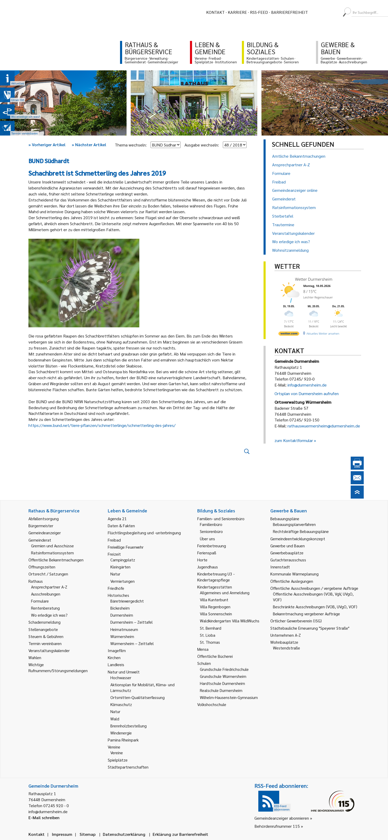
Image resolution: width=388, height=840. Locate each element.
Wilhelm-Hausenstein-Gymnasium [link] (229, 697)
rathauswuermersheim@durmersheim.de (324, 425)
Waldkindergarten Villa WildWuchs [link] (229, 620)
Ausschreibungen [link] (45, 594)
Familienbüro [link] (211, 524)
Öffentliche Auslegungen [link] (291, 581)
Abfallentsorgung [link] (43, 518)
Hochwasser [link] (120, 677)
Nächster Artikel (89, 144)
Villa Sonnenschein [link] (216, 613)
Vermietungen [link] (122, 581)
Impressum (62, 834)
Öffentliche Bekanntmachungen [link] (55, 559)
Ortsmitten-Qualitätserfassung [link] (137, 697)
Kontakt (215, 12)
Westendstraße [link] (286, 648)
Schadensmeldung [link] (44, 622)
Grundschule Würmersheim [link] (223, 676)
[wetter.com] (288, 334)
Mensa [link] (202, 649)
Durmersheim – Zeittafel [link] (131, 622)
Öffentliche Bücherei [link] (215, 656)
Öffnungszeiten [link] (41, 566)
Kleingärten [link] (120, 566)
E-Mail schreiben (43, 817)
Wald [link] (114, 718)
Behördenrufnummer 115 (277, 826)
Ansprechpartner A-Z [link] (49, 587)
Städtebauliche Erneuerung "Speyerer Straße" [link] (309, 628)
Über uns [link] (207, 538)
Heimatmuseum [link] (124, 629)
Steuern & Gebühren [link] (45, 636)
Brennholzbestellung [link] (128, 725)
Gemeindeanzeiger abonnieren (281, 818)
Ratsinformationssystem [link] (52, 552)
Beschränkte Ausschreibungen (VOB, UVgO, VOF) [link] (315, 606)
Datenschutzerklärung (124, 834)
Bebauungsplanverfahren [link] (294, 524)
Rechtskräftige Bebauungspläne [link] (301, 531)
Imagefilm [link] (117, 650)
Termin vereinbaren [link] (45, 643)
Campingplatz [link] (122, 559)
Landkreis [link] (116, 664)
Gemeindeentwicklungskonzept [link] (297, 538)
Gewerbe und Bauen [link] (287, 545)
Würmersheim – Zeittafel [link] (132, 643)
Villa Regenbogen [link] (215, 606)
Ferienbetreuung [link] (211, 545)
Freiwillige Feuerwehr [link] (126, 547)
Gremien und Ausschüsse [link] (52, 545)
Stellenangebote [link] (43, 629)
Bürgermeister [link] (40, 525)
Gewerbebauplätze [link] (286, 552)
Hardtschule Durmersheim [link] (222, 683)
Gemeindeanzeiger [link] (44, 532)
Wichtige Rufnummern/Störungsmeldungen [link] (58, 667)
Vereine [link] (116, 752)
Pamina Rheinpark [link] (123, 740)
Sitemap (87, 834)
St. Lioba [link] (207, 635)
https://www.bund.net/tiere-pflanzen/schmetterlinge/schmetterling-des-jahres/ (102, 425)
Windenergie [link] (121, 732)
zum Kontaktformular (293, 440)
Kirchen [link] (114, 657)
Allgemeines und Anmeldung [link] (224, 592)
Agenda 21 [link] (117, 518)
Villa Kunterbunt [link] (214, 599)
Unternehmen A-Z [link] (285, 635)
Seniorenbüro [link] (211, 531)
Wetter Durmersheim (313, 279)
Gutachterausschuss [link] (288, 559)
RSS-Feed (259, 12)
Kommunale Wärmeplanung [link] (294, 574)
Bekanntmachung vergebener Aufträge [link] (306, 613)
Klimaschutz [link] (121, 704)
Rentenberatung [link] (45, 608)
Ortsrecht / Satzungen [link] (48, 574)
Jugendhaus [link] (207, 566)
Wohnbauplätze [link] (284, 642)
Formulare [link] (40, 601)
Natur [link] (115, 574)
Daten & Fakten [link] (121, 525)
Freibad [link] (114, 540)
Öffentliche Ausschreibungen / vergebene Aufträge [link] (314, 588)
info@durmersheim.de (307, 385)
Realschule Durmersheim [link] (221, 690)
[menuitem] (316, 12)
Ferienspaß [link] (206, 552)
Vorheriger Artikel (46, 144)
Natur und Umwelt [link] (124, 672)
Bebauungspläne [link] (284, 518)
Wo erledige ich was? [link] (49, 615)
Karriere (237, 12)
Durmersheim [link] (121, 615)
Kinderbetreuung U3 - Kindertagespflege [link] (216, 576)
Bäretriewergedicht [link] (127, 601)
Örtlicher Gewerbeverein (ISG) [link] (296, 620)
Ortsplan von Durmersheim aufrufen (306, 393)
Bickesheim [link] (120, 608)
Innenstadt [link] (280, 566)
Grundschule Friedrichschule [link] (224, 669)
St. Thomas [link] (210, 642)
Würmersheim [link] (122, 636)
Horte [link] (202, 559)
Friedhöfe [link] (116, 588)
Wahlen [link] (34, 657)
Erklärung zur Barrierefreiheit (180, 834)
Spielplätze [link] (118, 760)
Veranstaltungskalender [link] (49, 650)
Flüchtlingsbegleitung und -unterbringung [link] (144, 532)
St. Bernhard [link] (210, 628)
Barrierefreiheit (289, 12)
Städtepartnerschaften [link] (128, 767)
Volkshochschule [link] (211, 704)
